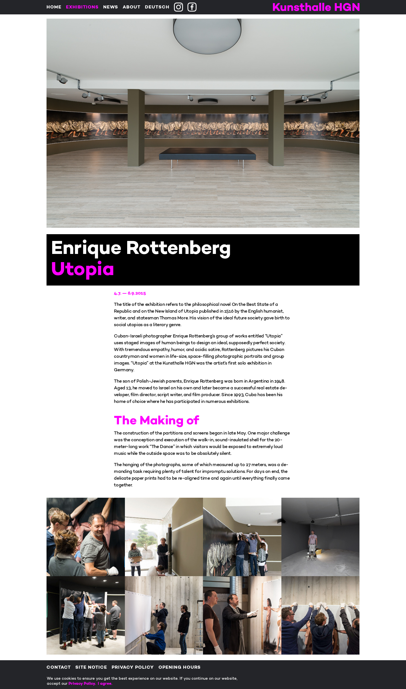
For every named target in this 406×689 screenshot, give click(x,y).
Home (54, 7)
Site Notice (91, 667)
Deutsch (157, 7)
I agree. (105, 684)
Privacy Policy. (83, 684)
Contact (59, 667)
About (131, 7)
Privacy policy (133, 667)
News (110, 7)
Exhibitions (82, 7)
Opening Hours (179, 667)
